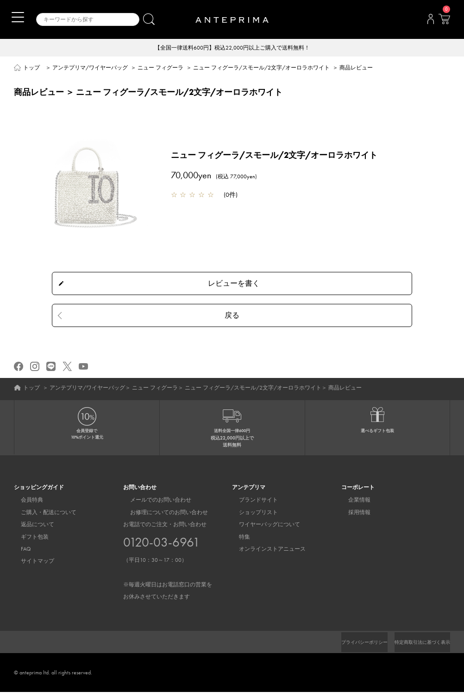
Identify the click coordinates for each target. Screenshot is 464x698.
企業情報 (352, 506)
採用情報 (352, 518)
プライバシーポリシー (348, 648)
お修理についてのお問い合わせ (162, 518)
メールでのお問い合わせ (153, 506)
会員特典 (25, 506)
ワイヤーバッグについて (262, 531)
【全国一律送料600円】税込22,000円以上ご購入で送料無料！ (232, 48)
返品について (30, 531)
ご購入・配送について (41, 518)
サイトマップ (30, 567)
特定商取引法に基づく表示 (416, 648)
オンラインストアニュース (265, 555)
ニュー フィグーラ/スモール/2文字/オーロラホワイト (261, 68)
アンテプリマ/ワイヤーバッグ (90, 68)
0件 (231, 195)
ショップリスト (251, 518)
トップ (31, 68)
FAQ (19, 555)
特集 (237, 543)
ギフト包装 (28, 543)
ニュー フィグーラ (160, 68)
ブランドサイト (251, 506)
